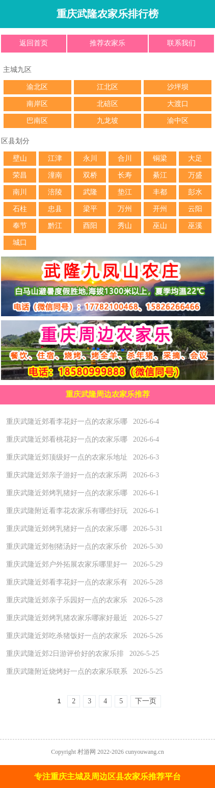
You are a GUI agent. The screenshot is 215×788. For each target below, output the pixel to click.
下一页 (145, 701)
